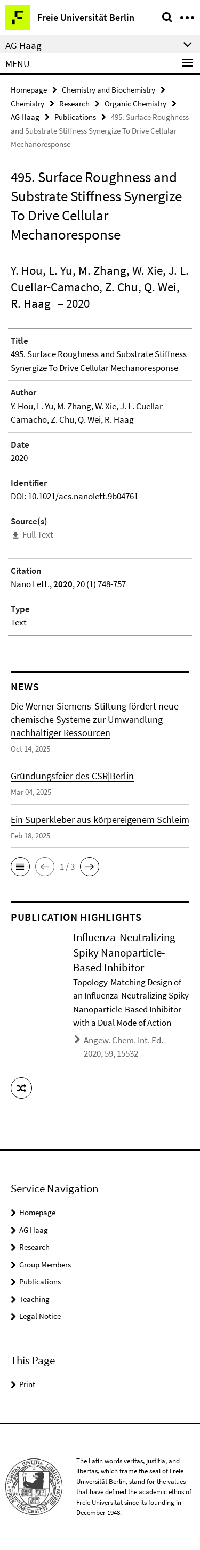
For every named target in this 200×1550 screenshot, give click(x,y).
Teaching (34, 1299)
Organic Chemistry (135, 103)
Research (74, 103)
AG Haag (25, 117)
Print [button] (27, 1384)
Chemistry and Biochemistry (108, 90)
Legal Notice (40, 1316)
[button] (20, 866)
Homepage (29, 90)
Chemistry (27, 103)
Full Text (37, 534)
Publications (75, 117)
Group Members (45, 1264)
